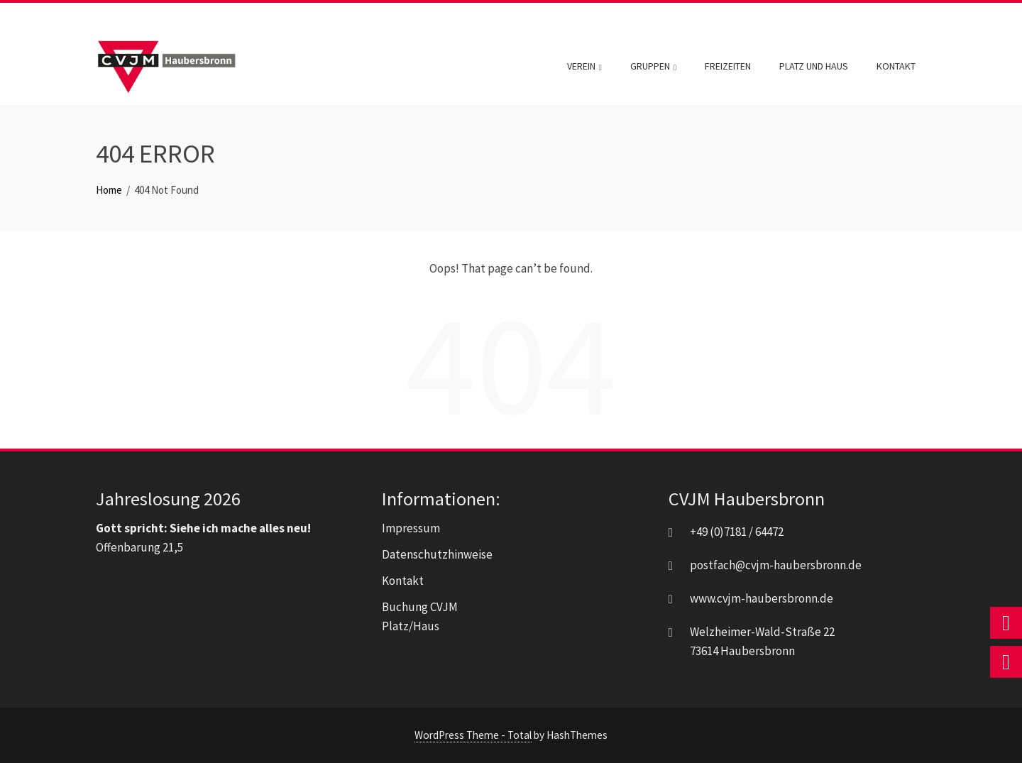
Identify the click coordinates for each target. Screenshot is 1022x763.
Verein (584, 66)
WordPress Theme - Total (473, 735)
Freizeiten (728, 66)
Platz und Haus (813, 66)
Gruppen (653, 66)
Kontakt (896, 66)
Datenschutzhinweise (437, 554)
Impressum (411, 528)
